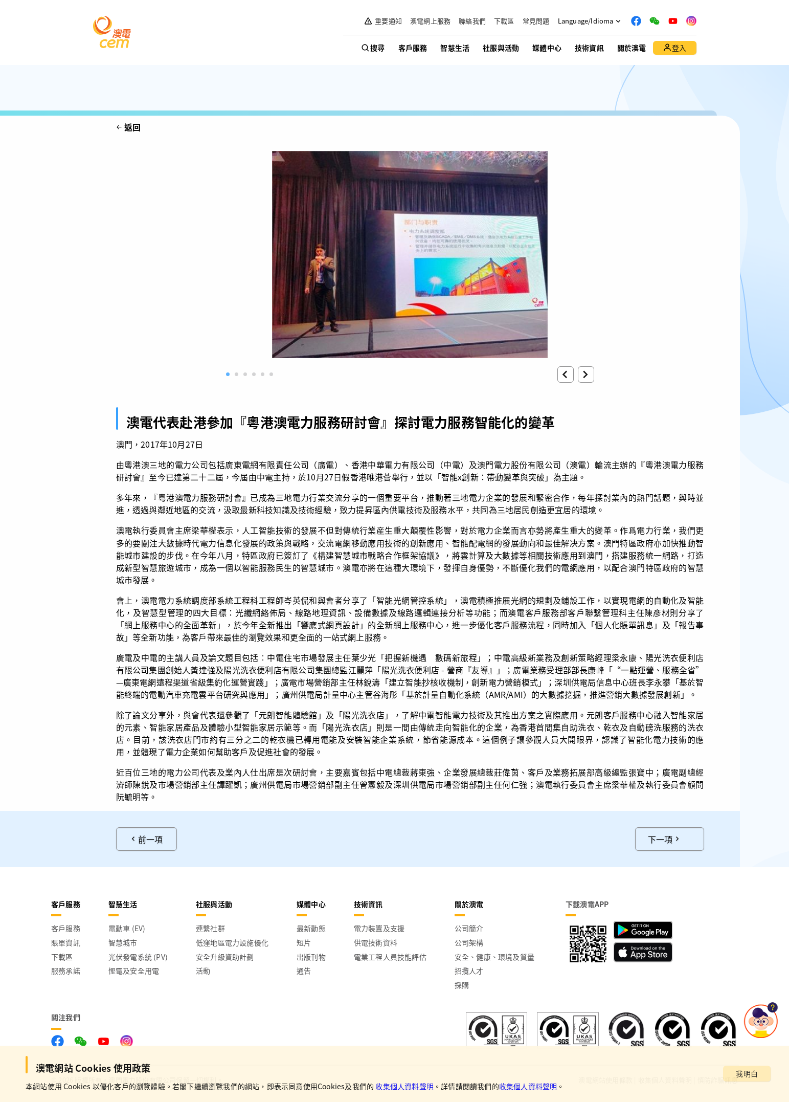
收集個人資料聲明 (404, 1086)
